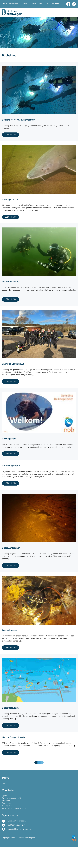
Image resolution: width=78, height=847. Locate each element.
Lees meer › (10, 135)
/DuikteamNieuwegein (16, 821)
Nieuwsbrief (13, 3)
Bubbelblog (24, 3)
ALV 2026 (6, 800)
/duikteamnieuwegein (16, 825)
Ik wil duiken (55, 3)
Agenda (5, 795)
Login (46, 3)
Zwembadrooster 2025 (11, 798)
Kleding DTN (7, 806)
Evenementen (36, 3)
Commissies (7, 803)
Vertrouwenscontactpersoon (14, 808)
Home (4, 3)
